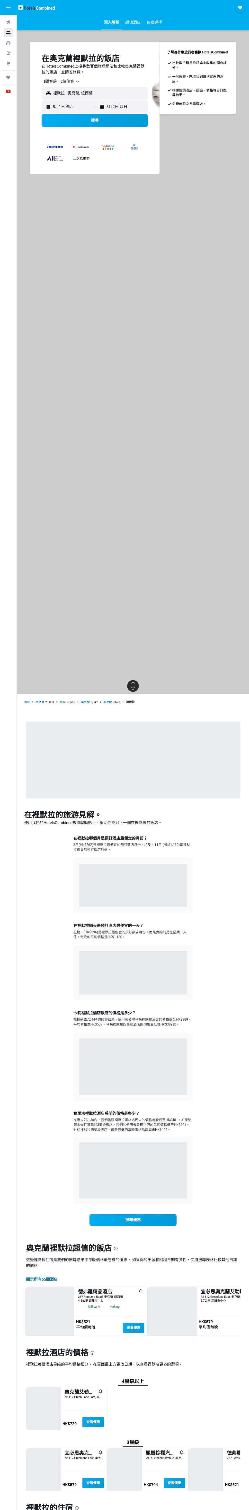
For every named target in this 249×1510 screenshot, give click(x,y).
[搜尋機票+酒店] (8, 53)
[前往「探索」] (8, 63)
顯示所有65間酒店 (42, 1279)
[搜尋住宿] (8, 33)
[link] (133, 1220)
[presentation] (116, 1248)
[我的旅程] (8, 77)
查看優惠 (133, 1328)
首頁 (27, 702)
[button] (8, 7)
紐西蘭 (40, 702)
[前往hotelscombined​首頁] (36, 7)
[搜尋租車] (8, 43)
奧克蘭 (85, 702)
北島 (63, 702)
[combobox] (60, 81)
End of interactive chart (79, 1087)
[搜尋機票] (8, 22)
